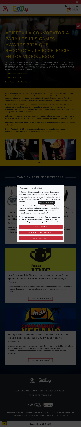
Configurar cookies (47, 238)
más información (46, 206)
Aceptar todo (40, 227)
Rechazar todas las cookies (41, 233)
